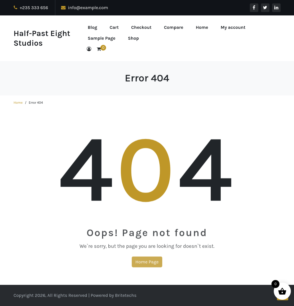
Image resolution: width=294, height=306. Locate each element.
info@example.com (84, 7)
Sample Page (101, 38)
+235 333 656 (31, 7)
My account (233, 27)
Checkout (141, 27)
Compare (173, 27)
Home (202, 27)
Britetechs (125, 295)
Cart (114, 27)
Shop (133, 38)
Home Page (147, 265)
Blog (92, 27)
